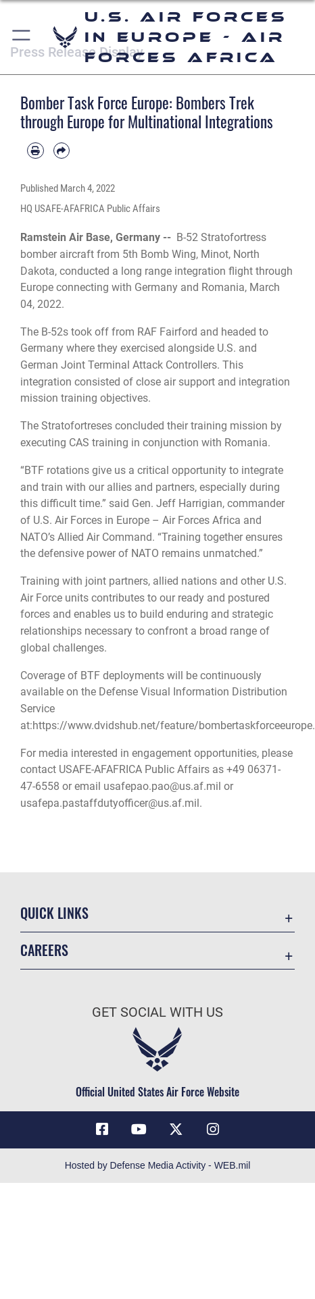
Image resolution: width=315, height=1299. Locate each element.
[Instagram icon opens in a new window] (213, 1129)
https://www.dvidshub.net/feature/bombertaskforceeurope (172, 725)
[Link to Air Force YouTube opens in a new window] (139, 1129)
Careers (44, 950)
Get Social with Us (157, 1012)
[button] (22, 37)
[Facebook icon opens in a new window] (102, 1129)
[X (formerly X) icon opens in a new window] (176, 1129)
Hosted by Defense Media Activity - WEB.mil (158, 1165)
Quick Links (54, 913)
